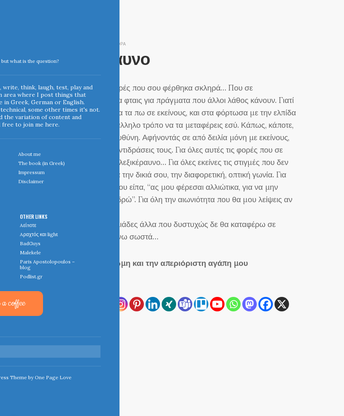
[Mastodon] (249, 304)
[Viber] (72, 320)
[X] (282, 304)
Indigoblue (5, 58)
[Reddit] (56, 320)
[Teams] (185, 304)
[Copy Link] (72, 304)
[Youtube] (217, 304)
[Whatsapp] (233, 304)
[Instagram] (120, 304)
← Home (56, 361)
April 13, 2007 (62, 43)
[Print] (88, 304)
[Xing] (169, 304)
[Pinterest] (136, 304)
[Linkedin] (153, 304)
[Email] (104, 304)
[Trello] (201, 304)
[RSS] (56, 304)
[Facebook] (265, 304)
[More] (88, 320)
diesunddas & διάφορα (108, 43)
